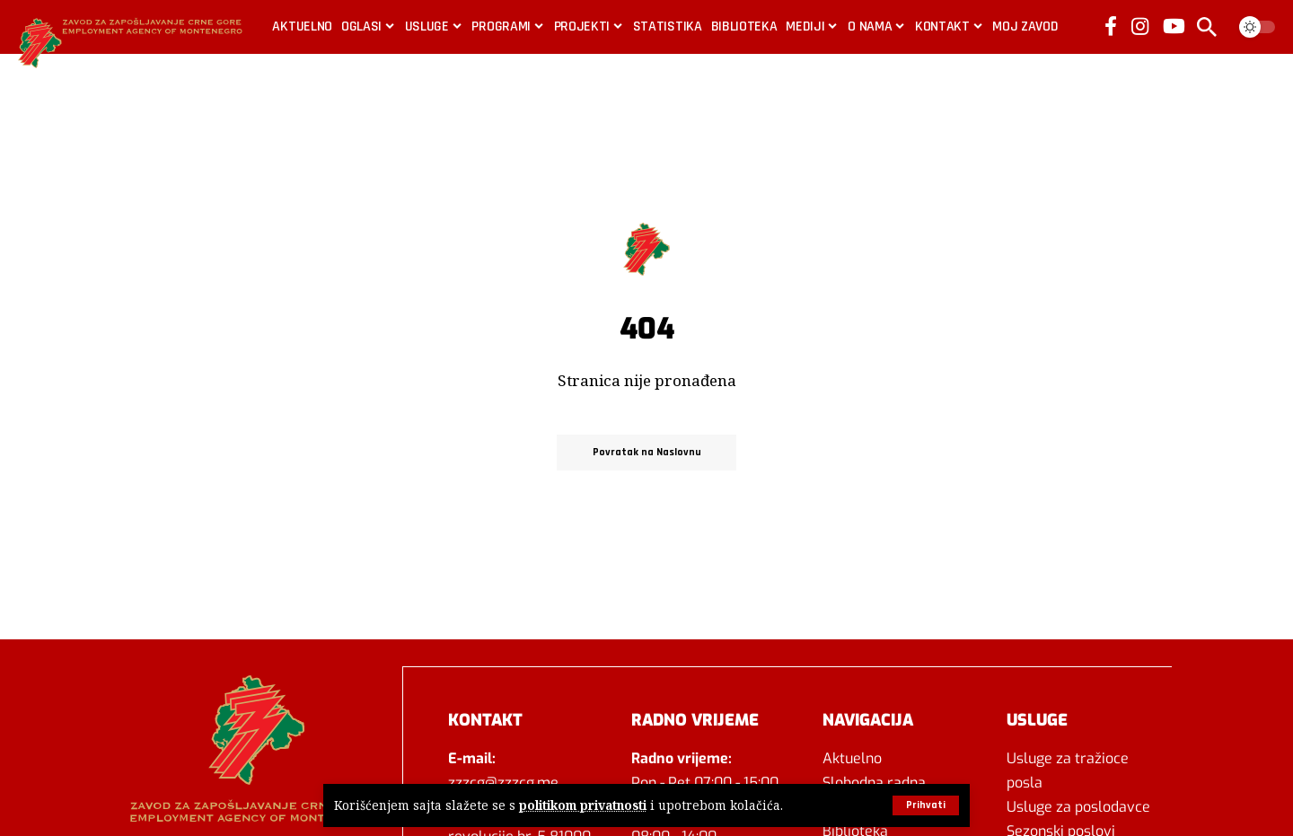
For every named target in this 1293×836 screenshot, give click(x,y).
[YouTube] (1174, 26)
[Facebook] (1110, 26)
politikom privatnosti (582, 805)
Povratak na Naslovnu (647, 452)
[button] (926, 805)
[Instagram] (1140, 26)
